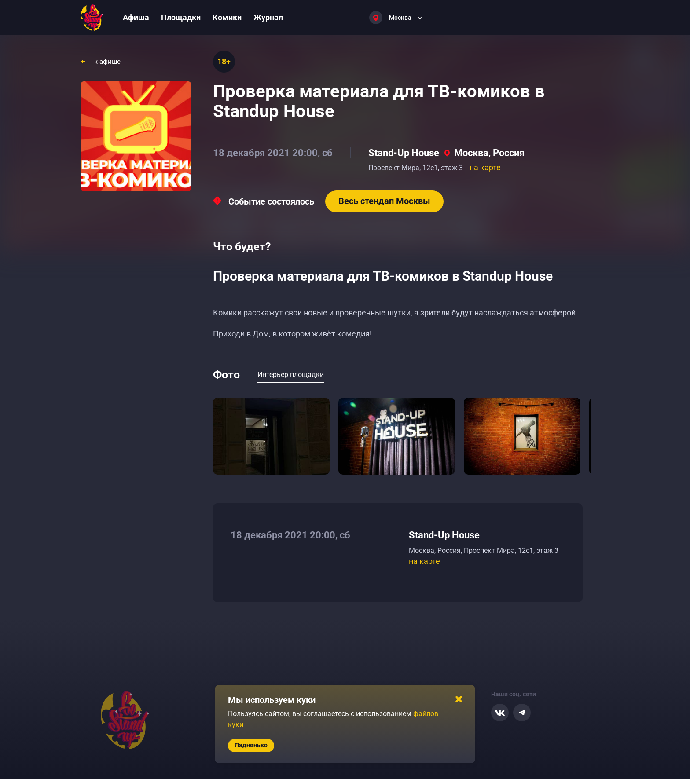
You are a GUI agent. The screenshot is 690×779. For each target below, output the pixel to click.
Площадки (181, 17)
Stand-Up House (403, 152)
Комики (227, 17)
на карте (485, 167)
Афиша (136, 17)
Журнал (268, 17)
